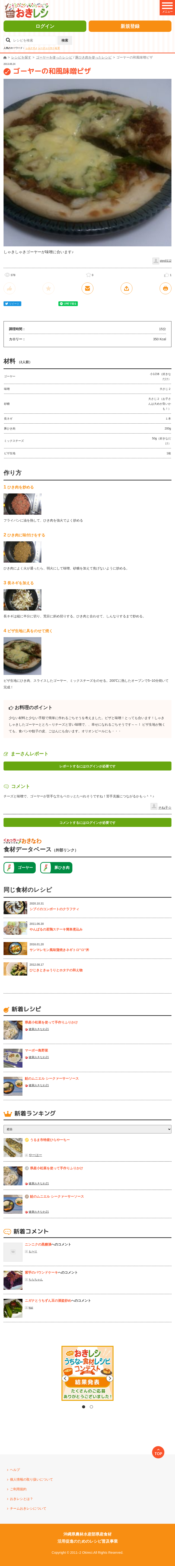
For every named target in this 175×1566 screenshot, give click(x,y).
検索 (64, 40)
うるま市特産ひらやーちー (50, 1140)
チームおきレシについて (28, 1508)
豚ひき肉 (62, 868)
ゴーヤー (25, 868)
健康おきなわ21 (39, 1029)
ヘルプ (15, 1470)
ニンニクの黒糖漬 (38, 1244)
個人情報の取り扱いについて (31, 1479)
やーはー (35, 1155)
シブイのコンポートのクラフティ (54, 909)
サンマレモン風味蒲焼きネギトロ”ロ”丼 (59, 950)
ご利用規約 (18, 1489)
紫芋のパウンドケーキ (41, 1272)
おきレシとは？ (21, 1499)
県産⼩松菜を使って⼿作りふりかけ (51, 1022)
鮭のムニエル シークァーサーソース (52, 1078)
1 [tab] (83, 1406)
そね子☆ (164, 807)
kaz (31, 1307)
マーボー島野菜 (36, 1050)
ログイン (44, 26)
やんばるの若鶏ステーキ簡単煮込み (56, 929)
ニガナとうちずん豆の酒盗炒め (48, 1300)
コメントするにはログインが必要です (87, 823)
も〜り (33, 1251)
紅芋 (57, 48)
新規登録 (130, 26)
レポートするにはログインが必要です (87, 766)
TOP (158, 1453)
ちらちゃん (36, 1279)
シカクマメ (31, 48)
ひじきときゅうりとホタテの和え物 (56, 970)
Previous (47, 1378)
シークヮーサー (46, 48)
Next (127, 1378)
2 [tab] (91, 1406)
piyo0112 (165, 260)
